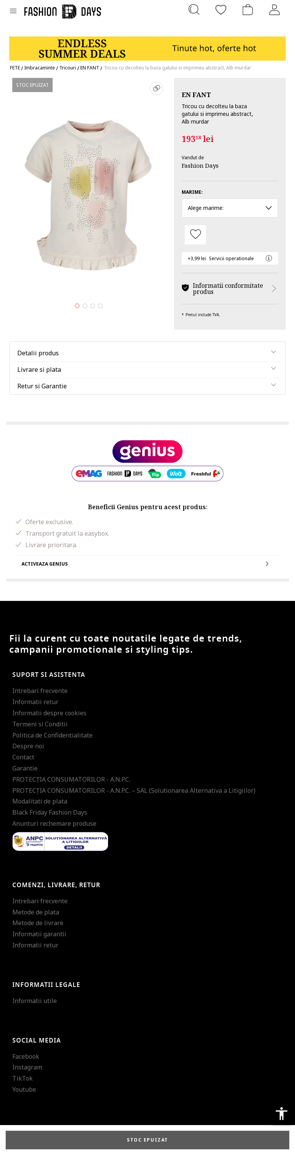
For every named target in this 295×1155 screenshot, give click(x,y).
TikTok (22, 1078)
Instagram (27, 1067)
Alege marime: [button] (230, 207)
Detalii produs (38, 353)
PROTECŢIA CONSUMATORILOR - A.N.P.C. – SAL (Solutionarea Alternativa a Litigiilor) (133, 790)
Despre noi (28, 746)
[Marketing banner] (147, 45)
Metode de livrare (37, 923)
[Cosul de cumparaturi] (247, 9)
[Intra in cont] (274, 9)
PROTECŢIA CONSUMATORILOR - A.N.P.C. (71, 779)
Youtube (24, 1089)
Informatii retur (35, 702)
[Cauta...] (194, 9)
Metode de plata (35, 912)
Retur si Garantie (42, 386)
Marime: (192, 192)
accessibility (281, 1113)
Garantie (25, 768)
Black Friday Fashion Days (49, 812)
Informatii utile (34, 1001)
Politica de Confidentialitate (52, 735)
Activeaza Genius (147, 563)
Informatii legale (46, 985)
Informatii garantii (39, 934)
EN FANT (196, 94)
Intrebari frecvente (40, 690)
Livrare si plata (39, 369)
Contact (23, 757)
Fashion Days (200, 165)
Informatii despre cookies (49, 713)
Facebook (25, 1056)
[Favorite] (220, 9)
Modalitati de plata (39, 801)
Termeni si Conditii (40, 724)
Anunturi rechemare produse (54, 823)
